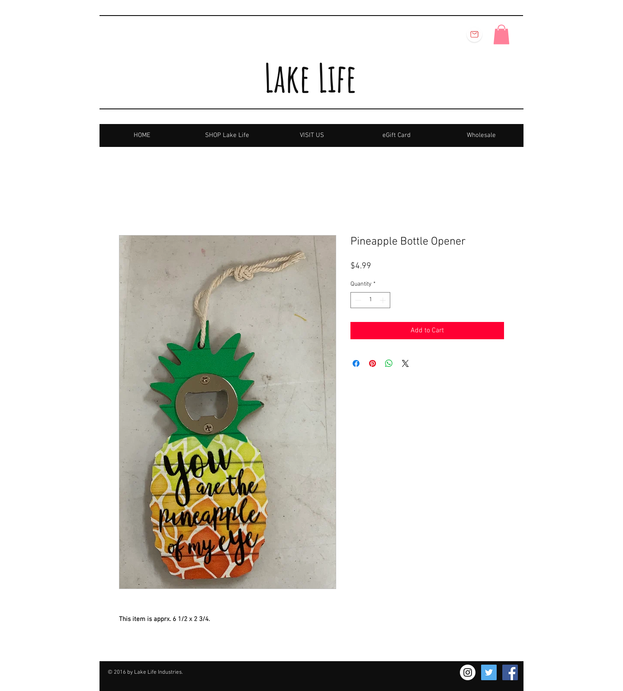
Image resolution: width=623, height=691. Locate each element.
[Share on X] (405, 363)
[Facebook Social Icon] (510, 672)
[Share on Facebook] (356, 363)
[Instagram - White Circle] (467, 672)
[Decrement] (357, 300)
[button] (501, 34)
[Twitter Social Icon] (489, 672)
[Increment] (383, 300)
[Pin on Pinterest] (372, 363)
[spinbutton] (370, 300)
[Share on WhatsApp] (389, 363)
